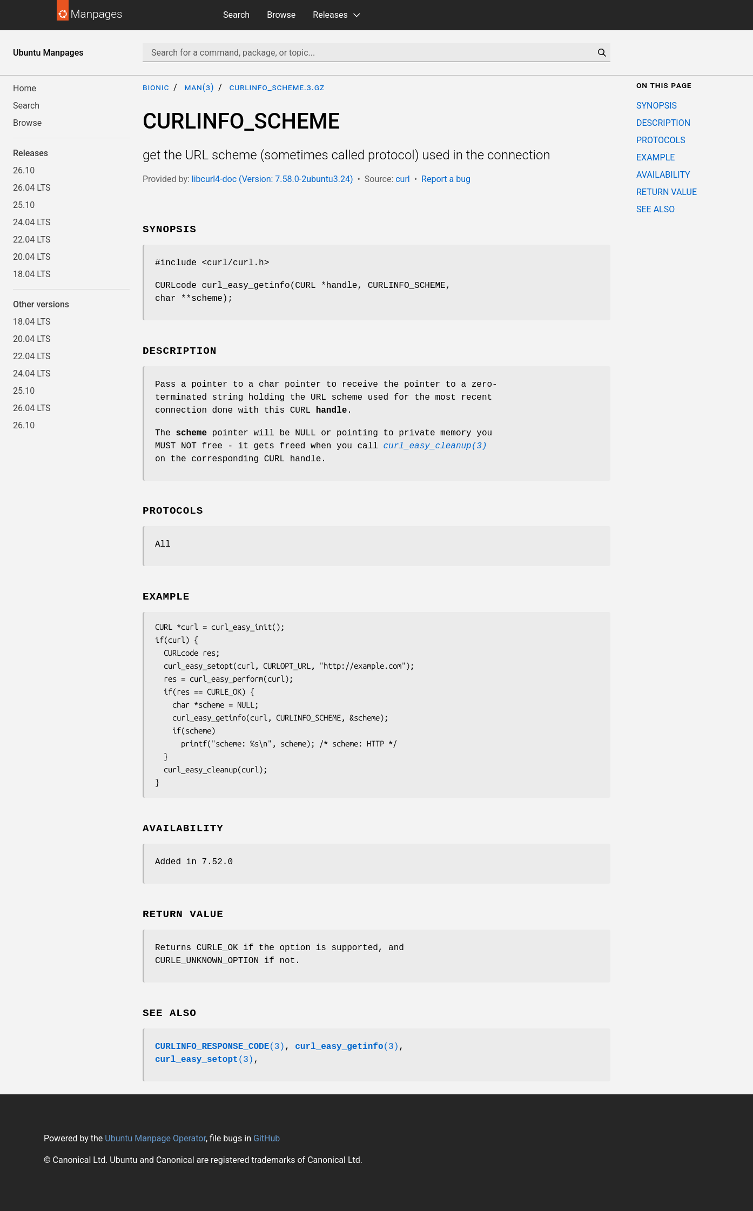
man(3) (199, 87)
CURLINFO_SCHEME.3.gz (277, 87)
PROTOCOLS (660, 140)
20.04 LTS (32, 257)
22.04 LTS (32, 239)
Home (24, 88)
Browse (281, 15)
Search (236, 15)
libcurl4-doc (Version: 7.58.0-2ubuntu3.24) (272, 179)
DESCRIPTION (663, 123)
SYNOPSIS (656, 105)
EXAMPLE (655, 157)
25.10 (24, 205)
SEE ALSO (655, 209)
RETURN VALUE (666, 192)
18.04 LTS (32, 274)
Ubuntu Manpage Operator (155, 1138)
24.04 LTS (32, 222)
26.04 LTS (32, 188)
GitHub (266, 1138)
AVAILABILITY (663, 175)
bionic (156, 87)
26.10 (24, 170)
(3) (220, 1047)
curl (402, 179)
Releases (330, 15)
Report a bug (445, 179)
